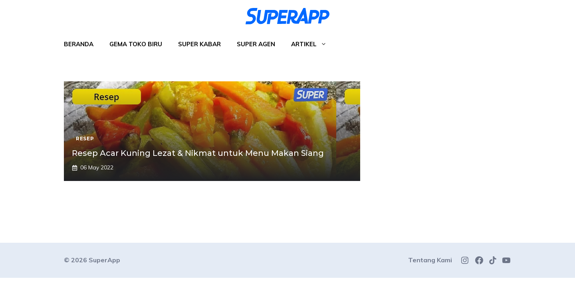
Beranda (78, 44)
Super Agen (256, 44)
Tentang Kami (430, 260)
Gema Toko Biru (135, 44)
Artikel (313, 44)
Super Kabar (199, 44)
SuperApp (104, 260)
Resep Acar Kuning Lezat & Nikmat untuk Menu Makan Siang (198, 153)
